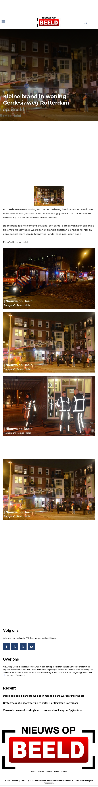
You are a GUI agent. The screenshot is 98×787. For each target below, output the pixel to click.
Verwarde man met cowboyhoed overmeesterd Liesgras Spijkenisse (42, 710)
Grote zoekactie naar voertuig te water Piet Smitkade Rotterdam (40, 703)
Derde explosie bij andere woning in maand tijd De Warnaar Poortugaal (43, 695)
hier (4, 675)
